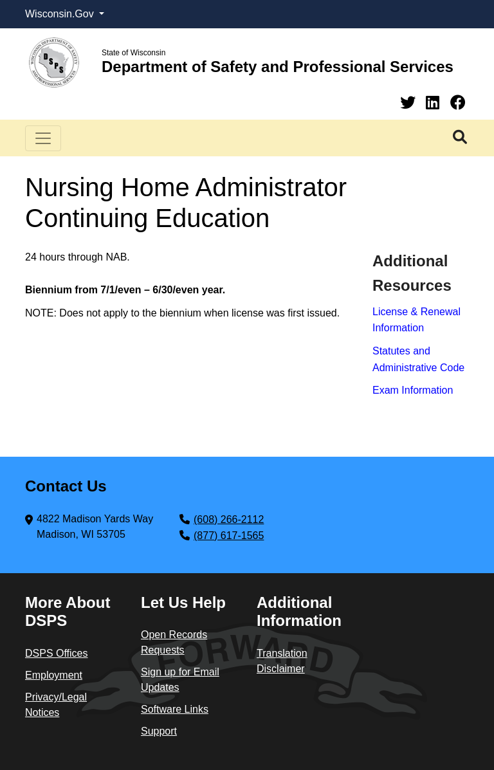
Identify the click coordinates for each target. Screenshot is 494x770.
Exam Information (412, 390)
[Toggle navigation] (43, 138)
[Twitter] (410, 102)
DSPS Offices (56, 653)
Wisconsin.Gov (60, 13)
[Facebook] (458, 102)
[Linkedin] (435, 102)
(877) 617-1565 (229, 535)
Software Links (174, 709)
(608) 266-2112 (229, 519)
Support (159, 731)
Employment (53, 675)
